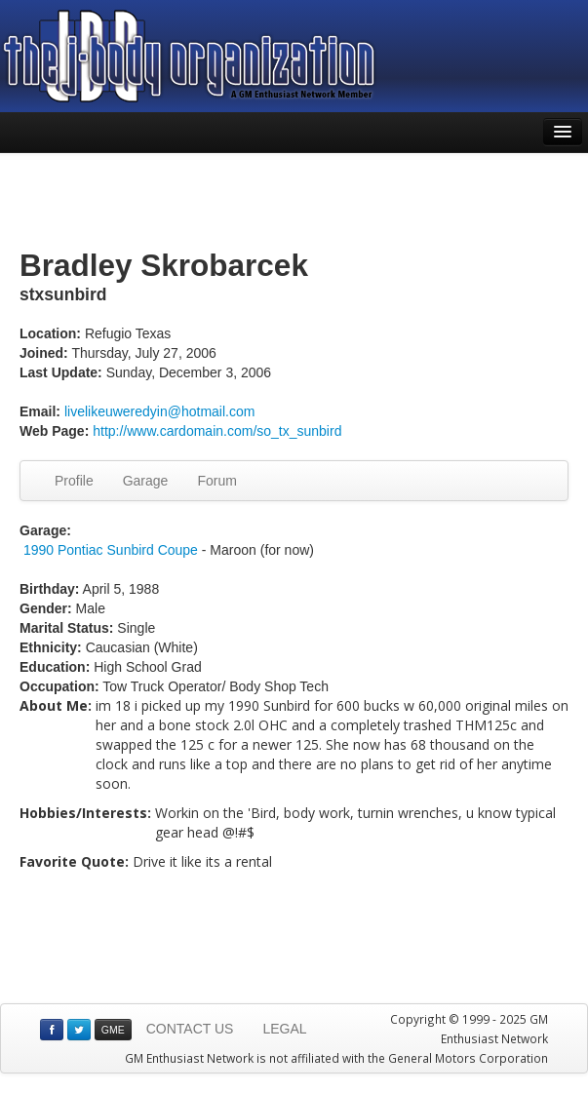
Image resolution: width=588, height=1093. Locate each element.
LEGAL (284, 1028)
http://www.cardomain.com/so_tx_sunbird (217, 431)
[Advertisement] (294, 202)
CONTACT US (190, 1028)
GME (113, 1029)
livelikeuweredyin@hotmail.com (159, 411)
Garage (146, 480)
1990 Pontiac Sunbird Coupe (110, 550)
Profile (74, 480)
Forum (216, 480)
